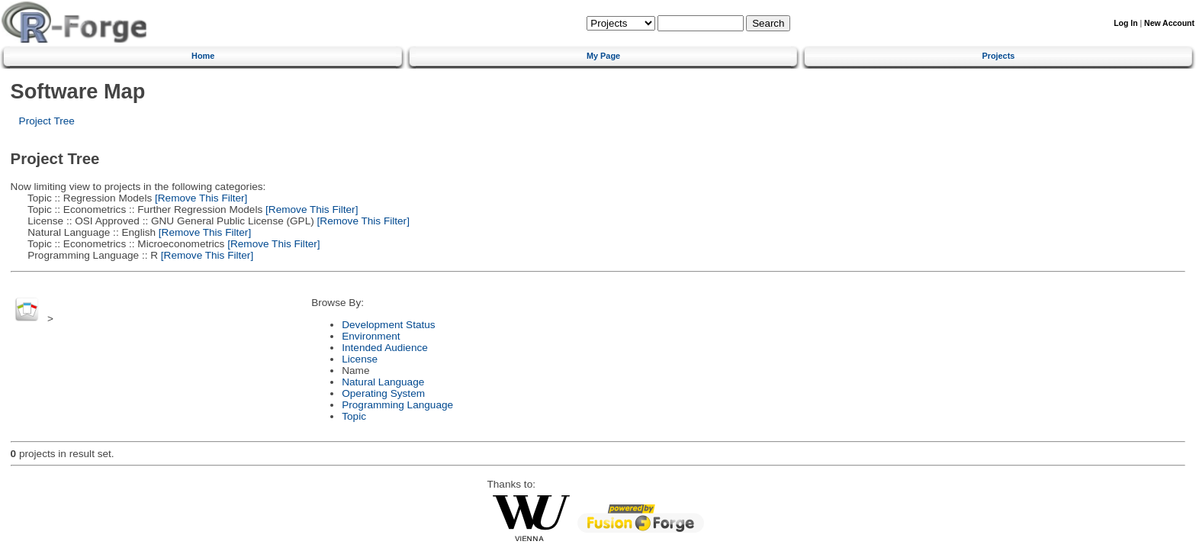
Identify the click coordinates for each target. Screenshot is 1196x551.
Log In (1125, 23)
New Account (1169, 23)
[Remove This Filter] (199, 198)
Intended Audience (385, 347)
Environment (371, 336)
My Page (603, 55)
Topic (354, 416)
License (360, 359)
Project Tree (47, 121)
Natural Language (383, 382)
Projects (998, 55)
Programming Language (397, 405)
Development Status (388, 324)
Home (202, 55)
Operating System (383, 393)
